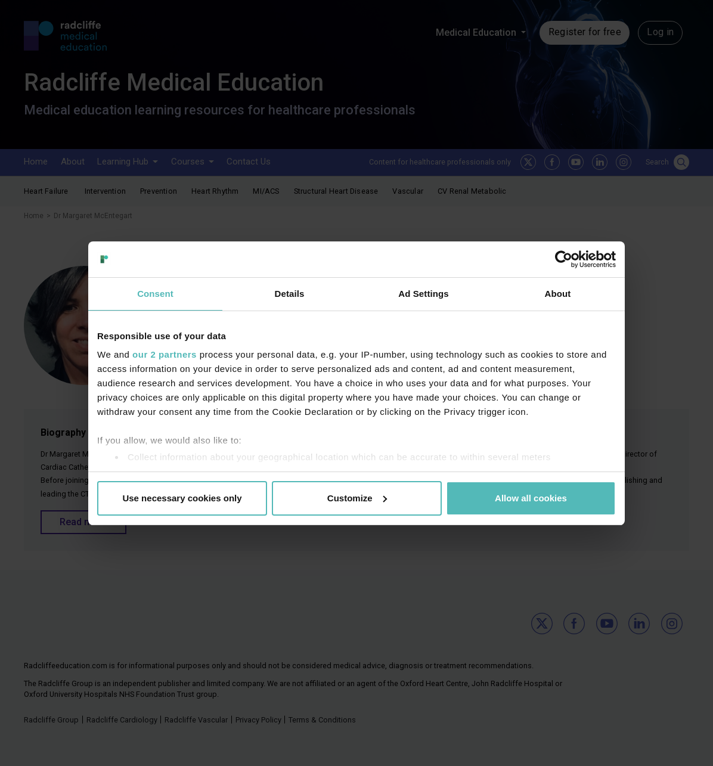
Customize (357, 498)
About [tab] (558, 294)
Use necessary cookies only (181, 498)
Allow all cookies (531, 498)
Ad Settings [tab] (423, 294)
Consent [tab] (155, 294)
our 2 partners (164, 354)
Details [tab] (290, 294)
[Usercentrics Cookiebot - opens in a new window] (564, 259)
